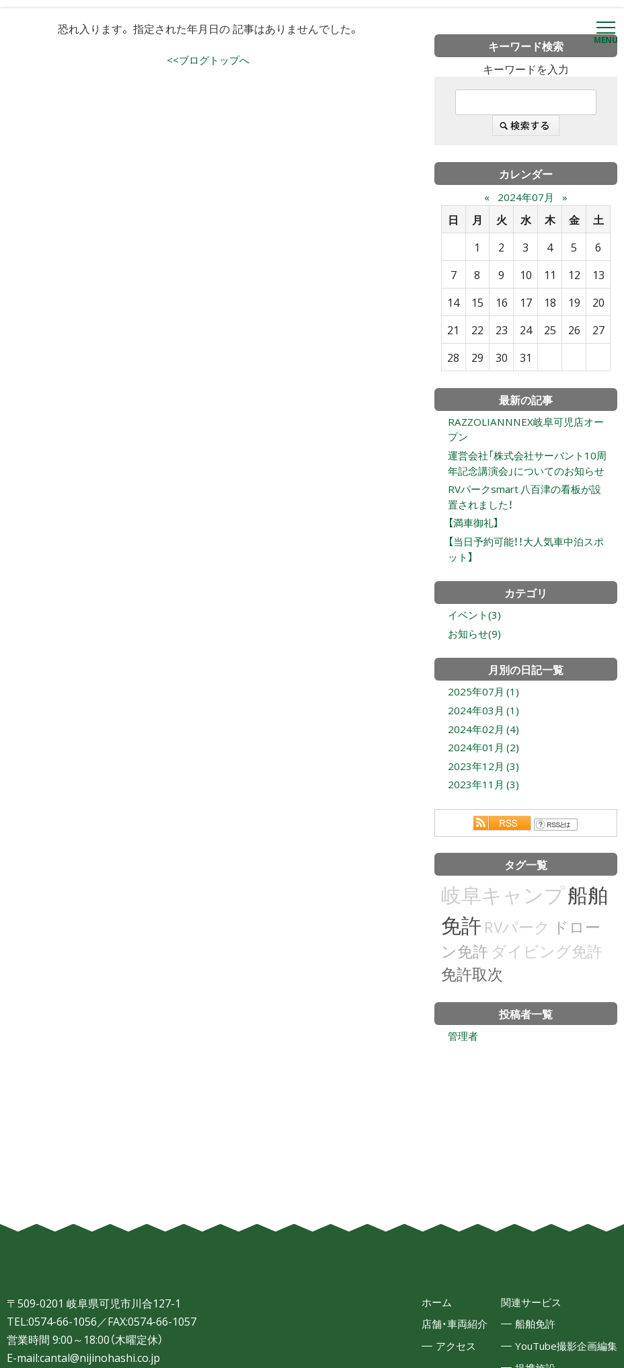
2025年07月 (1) (484, 718)
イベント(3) (476, 640)
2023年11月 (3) (484, 816)
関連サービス (524, 1336)
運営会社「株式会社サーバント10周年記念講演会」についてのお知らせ (527, 473)
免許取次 (472, 1005)
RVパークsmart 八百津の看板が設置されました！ (524, 517)
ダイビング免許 (546, 982)
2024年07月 (526, 196)
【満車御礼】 (475, 545)
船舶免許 (527, 1359)
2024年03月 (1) (484, 738)
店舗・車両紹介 (444, 1359)
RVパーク (517, 958)
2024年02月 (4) (484, 757)
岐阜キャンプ (503, 926)
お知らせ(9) (476, 659)
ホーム (425, 1336)
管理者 (464, 1068)
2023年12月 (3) (484, 796)
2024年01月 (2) (484, 777)
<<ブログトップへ (208, 60)
